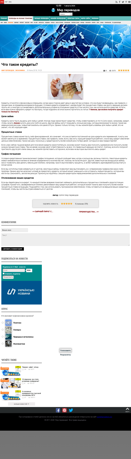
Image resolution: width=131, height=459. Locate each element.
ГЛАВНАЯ (4, 18)
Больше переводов (42, 18)
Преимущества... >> (89, 211)
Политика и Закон (75, 22)
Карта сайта (85, 18)
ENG (10, 2)
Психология (88, 22)
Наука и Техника (59, 22)
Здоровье (16, 22)
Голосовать (65, 350)
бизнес (17, 123)
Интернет (22, 22)
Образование (67, 22)
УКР (6, 2)
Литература (41, 22)
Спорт (98, 22)
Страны (101, 22)
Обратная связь (73, 18)
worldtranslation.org (104, 416)
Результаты (65, 354)
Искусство (27, 22)
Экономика (10, 22)
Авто (2, 22)
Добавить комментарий (12, 249)
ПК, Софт (36, 22)
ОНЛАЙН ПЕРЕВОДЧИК (58, 18)
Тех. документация (116, 22)
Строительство (108, 22)
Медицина (47, 22)
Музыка (53, 22)
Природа (82, 22)
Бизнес (5, 22)
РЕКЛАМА (95, 18)
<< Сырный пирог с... (43, 211)
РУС (2, 2)
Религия (93, 22)
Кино (31, 22)
